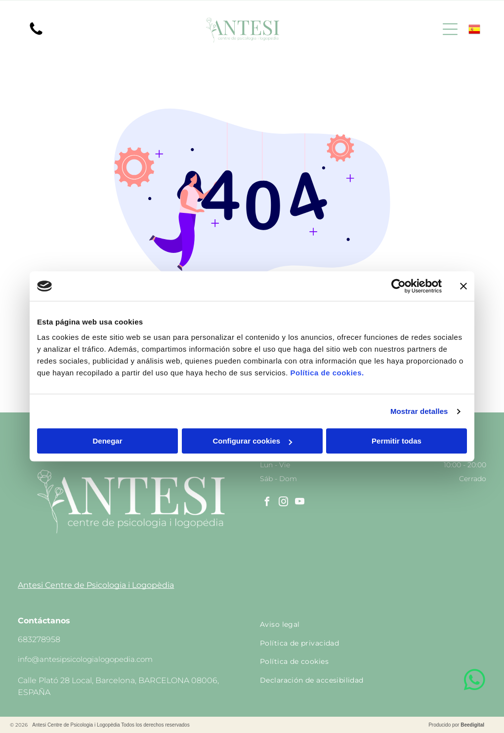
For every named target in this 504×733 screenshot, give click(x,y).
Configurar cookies (252, 441)
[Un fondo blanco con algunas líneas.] (36, 34)
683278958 (39, 639)
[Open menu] (450, 29)
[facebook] (267, 503)
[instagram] (283, 503)
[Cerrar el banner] (463, 286)
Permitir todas (396, 441)
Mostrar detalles (419, 411)
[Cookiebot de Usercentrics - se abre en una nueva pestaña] (398, 286)
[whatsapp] (474, 681)
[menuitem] (373, 624)
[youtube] (299, 503)
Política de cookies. (327, 373)
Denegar (107, 441)
